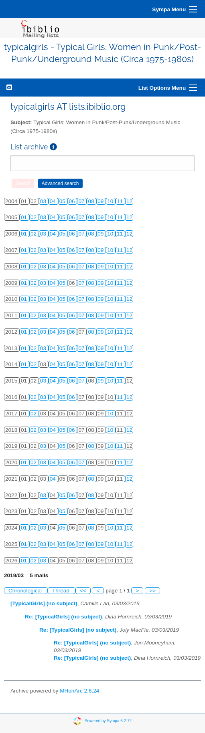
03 (44, 201)
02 (34, 217)
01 (24, 217)
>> (152, 591)
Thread (61, 591)
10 (111, 201)
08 (91, 201)
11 (120, 201)
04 (53, 201)
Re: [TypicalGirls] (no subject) (63, 617)
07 (82, 201)
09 (101, 201)
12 (129, 201)
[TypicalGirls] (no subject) (43, 603)
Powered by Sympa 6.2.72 (108, 721)
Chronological (25, 591)
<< (83, 591)
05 (63, 201)
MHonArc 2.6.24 (79, 691)
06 (73, 201)
